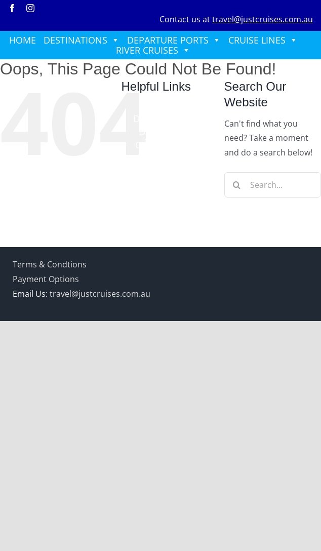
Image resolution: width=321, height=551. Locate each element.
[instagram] (30, 8)
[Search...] (272, 185)
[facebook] (12, 8)
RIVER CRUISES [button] (153, 50)
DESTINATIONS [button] (81, 40)
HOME (22, 40)
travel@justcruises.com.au (262, 19)
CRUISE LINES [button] (263, 40)
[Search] (237, 185)
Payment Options (46, 279)
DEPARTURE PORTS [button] (174, 40)
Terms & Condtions (50, 264)
